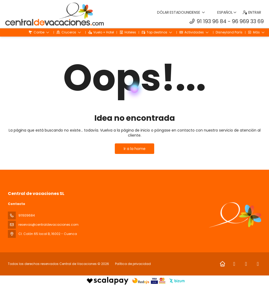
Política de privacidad (133, 264)
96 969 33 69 (248, 21)
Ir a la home (135, 148)
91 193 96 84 (211, 21)
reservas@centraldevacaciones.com (48, 224)
